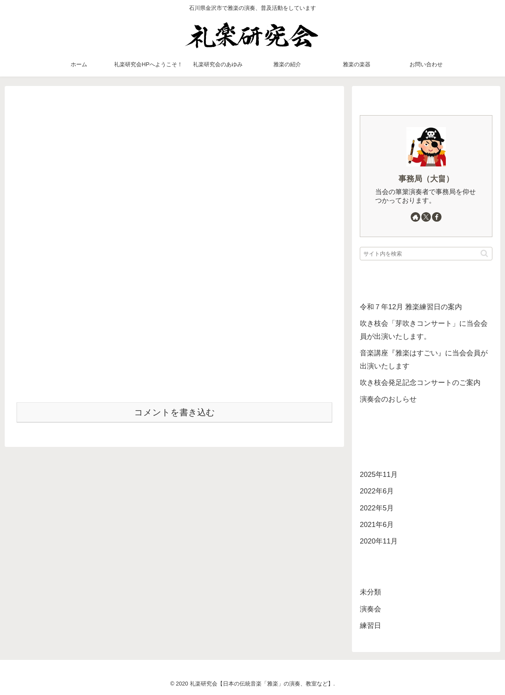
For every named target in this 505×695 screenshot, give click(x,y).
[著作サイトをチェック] (415, 217)
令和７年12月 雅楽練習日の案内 (411, 307)
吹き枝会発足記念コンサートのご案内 (420, 383)
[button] (484, 253)
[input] (426, 253)
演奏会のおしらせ (388, 399)
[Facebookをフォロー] (436, 217)
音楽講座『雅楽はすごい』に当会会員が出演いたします (424, 359)
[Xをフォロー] (426, 217)
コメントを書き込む (174, 412)
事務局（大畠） (426, 178)
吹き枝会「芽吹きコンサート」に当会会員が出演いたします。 (424, 329)
